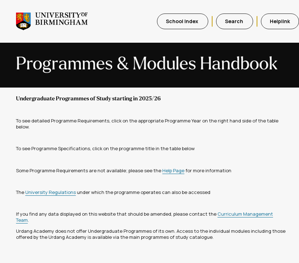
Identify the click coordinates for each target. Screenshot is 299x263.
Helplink (280, 21)
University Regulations (50, 192)
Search (234, 21)
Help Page (173, 170)
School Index (182, 21)
